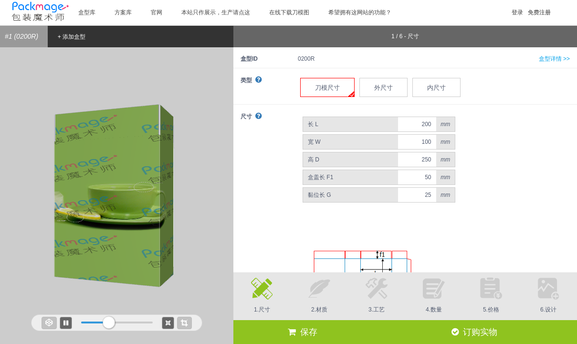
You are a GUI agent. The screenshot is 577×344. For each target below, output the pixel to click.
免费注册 (539, 12)
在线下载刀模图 (289, 12)
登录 (517, 12)
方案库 (123, 12)
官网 (156, 12)
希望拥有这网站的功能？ (359, 12)
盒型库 (86, 12)
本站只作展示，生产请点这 (215, 12)
